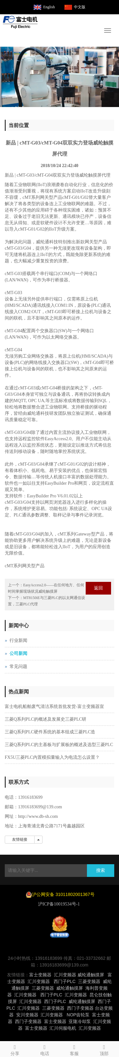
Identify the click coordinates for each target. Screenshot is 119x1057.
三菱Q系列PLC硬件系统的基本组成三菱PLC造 (50, 732)
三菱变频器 (89, 981)
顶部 (104, 1049)
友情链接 (19, 839)
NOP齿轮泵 (78, 1014)
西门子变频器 (80, 1008)
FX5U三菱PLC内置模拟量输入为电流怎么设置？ (52, 757)
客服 (74, 1049)
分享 (15, 1049)
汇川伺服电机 (63, 1028)
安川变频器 (27, 1014)
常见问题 (18, 666)
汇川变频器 (65, 974)
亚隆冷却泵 (80, 1021)
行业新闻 (18, 640)
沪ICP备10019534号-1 (59, 904)
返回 (98, 588)
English (49, 7)
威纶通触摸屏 (90, 974)
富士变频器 (40, 974)
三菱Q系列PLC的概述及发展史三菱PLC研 (45, 719)
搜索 (100, 870)
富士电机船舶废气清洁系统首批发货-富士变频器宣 (54, 706)
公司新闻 (18, 653)
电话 (45, 1049)
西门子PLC (65, 981)
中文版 (79, 7)
